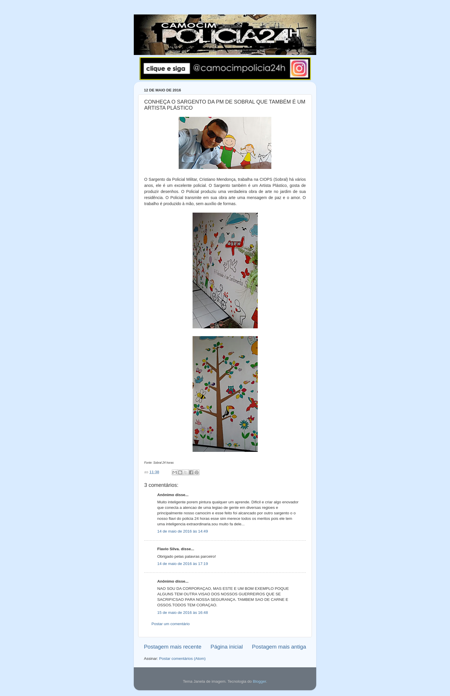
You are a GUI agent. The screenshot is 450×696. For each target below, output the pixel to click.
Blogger (259, 681)
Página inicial (227, 647)
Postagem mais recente (172, 647)
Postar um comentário (170, 624)
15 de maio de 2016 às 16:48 (182, 612)
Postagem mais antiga (279, 647)
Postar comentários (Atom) (182, 658)
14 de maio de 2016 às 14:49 (182, 531)
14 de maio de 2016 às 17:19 (182, 563)
